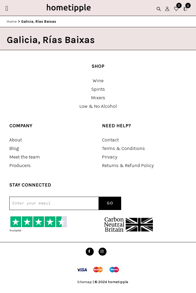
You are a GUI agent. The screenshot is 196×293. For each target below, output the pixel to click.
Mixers (98, 97)
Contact (110, 139)
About (15, 139)
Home (12, 21)
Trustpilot (15, 230)
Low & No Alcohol (98, 106)
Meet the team (24, 157)
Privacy (109, 157)
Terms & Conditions (123, 148)
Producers (20, 165)
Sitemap (84, 282)
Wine (98, 80)
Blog (14, 148)
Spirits (98, 89)
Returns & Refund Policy (128, 165)
